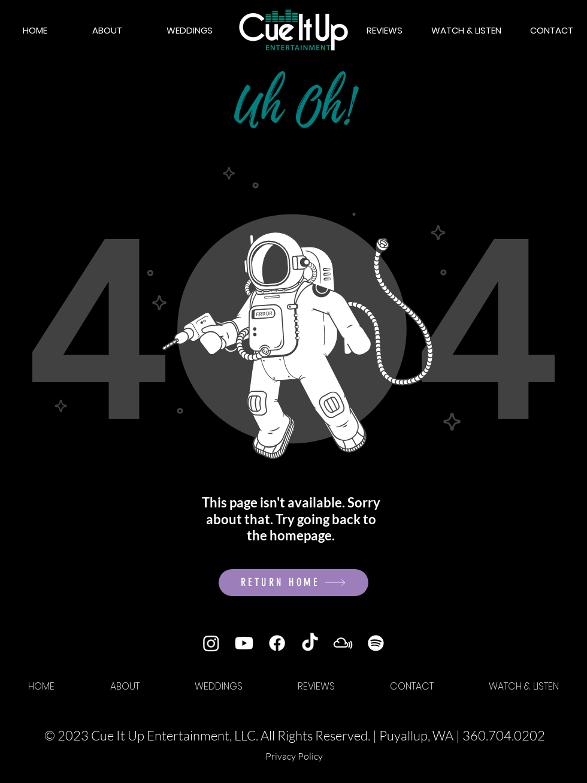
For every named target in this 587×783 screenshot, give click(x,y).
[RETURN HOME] (293, 582)
